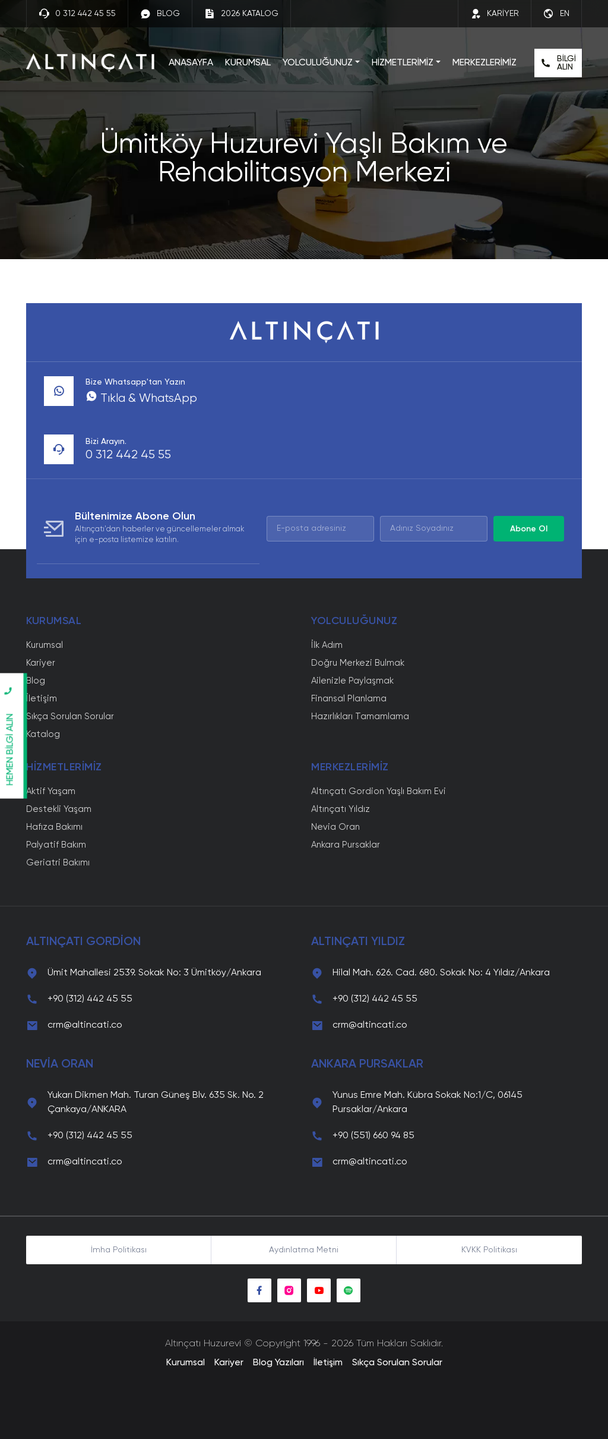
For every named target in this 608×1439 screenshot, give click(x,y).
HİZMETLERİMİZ (402, 63)
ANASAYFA (191, 63)
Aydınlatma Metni (303, 1250)
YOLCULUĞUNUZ (318, 63)
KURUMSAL (248, 63)
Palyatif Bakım (56, 844)
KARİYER (494, 13)
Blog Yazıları (278, 1363)
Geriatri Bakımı (58, 862)
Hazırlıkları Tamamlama (360, 716)
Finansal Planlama (349, 698)
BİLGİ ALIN (558, 63)
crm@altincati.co (85, 1025)
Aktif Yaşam (50, 791)
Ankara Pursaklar (345, 844)
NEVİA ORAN (59, 1064)
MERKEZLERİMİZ (484, 63)
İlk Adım (327, 645)
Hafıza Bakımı (54, 827)
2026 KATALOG (241, 13)
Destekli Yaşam (58, 809)
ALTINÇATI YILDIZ (358, 942)
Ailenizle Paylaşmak (352, 680)
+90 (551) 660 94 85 (373, 1136)
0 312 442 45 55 (77, 13)
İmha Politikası (119, 1250)
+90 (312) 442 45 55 (90, 999)
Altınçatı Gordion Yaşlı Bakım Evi (378, 791)
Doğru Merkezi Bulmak (357, 663)
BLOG (160, 13)
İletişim (41, 698)
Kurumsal (44, 645)
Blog (35, 680)
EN (556, 13)
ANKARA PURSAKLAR (367, 1064)
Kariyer (40, 663)
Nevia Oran (335, 827)
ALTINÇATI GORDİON (83, 942)
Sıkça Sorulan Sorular (70, 716)
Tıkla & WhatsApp (141, 399)
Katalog (43, 734)
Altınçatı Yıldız (340, 809)
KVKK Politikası (489, 1250)
